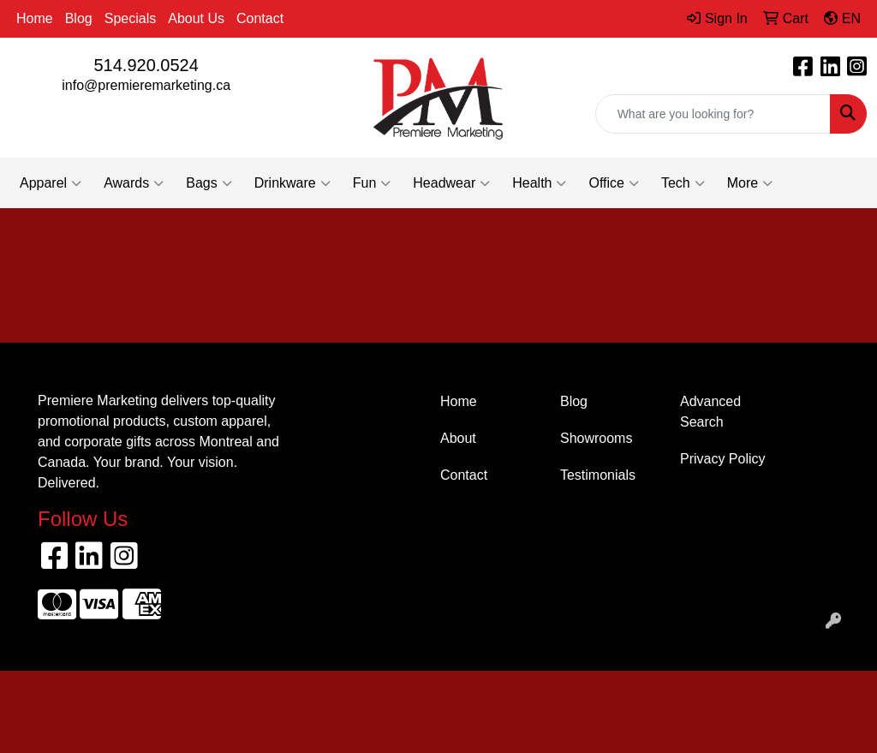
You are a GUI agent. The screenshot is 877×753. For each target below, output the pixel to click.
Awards (134, 183)
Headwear (451, 183)
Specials (130, 18)
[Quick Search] (713, 114)
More (750, 183)
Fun (372, 183)
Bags (208, 183)
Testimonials (597, 475)
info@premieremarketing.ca (146, 85)
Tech (683, 183)
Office (613, 183)
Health (539, 183)
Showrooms (596, 438)
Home (34, 18)
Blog (78, 18)
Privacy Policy (723, 458)
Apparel (50, 183)
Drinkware (292, 183)
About (458, 438)
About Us (196, 18)
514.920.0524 (145, 65)
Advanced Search (710, 411)
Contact (259, 18)
